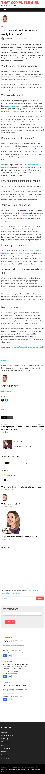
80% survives (25, 213)
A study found (22, 253)
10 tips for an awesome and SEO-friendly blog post (19, 537)
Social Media (5, 748)
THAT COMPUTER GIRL (20, 2)
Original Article (6, 391)
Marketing (4, 739)
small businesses (22, 189)
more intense (34, 154)
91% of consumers (23, 216)
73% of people (12, 106)
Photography (5, 742)
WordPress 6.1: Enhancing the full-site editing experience (21, 487)
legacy (10, 417)
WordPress (5, 758)
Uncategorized (6, 755)
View (5, 655)
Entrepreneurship (7, 735)
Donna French (9, 38)
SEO (2, 26)
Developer (4, 732)
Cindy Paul (4, 360)
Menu (5, 10)
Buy (10, 655)
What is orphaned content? (10, 504)
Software (4, 752)
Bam (2, 771)
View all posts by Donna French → (24, 446)
